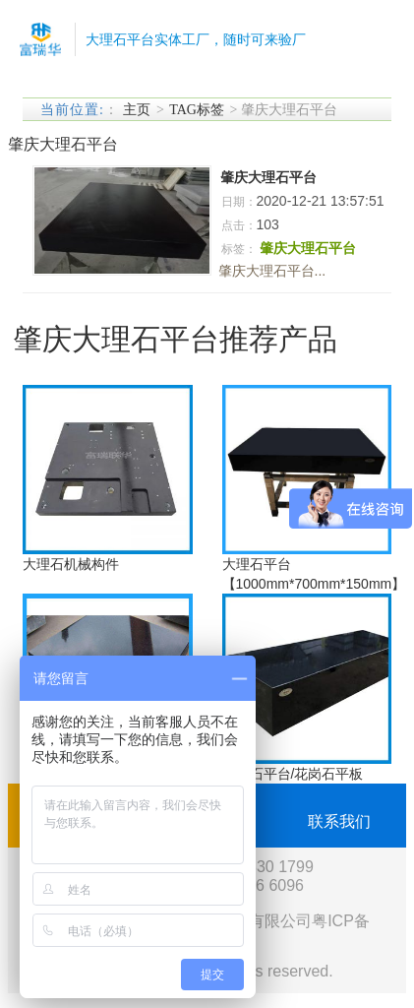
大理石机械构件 (71, 564)
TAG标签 (196, 109)
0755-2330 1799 (256, 866)
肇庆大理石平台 (268, 177)
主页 (136, 109)
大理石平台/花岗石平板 (293, 774)
